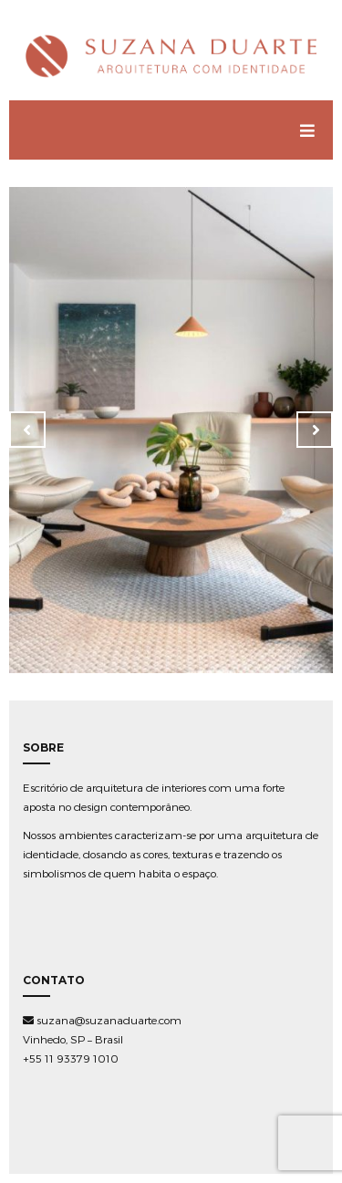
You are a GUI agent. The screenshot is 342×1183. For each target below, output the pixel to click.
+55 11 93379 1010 (71, 1058)
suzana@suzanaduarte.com (102, 1019)
